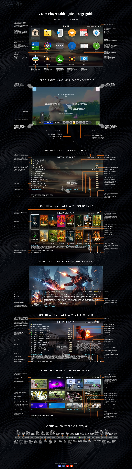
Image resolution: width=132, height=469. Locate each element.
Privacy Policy (64, 463)
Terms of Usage (73, 463)
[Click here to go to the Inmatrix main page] (5, 5)
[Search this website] (114, 3)
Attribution (57, 463)
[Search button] (103, 3)
